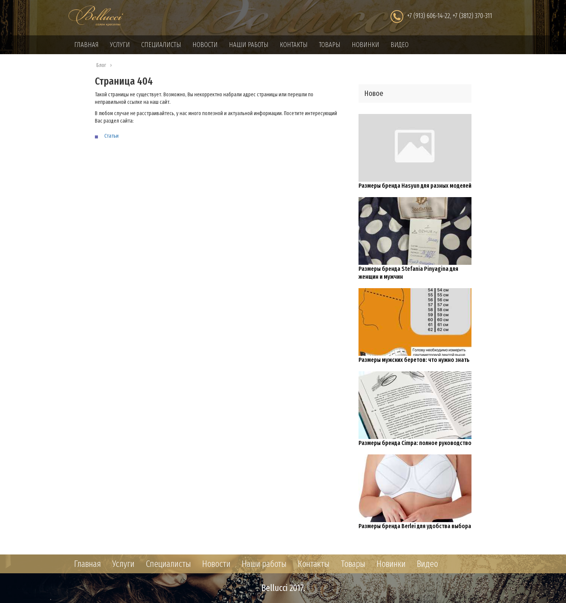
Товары (329, 45)
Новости (205, 45)
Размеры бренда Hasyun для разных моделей (415, 185)
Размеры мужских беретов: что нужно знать (414, 359)
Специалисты (161, 45)
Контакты (294, 45)
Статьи (111, 136)
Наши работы (249, 45)
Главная (86, 45)
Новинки (365, 45)
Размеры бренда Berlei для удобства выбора (415, 526)
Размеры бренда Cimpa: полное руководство (415, 443)
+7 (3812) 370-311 (472, 16)
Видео (400, 45)
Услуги (120, 45)
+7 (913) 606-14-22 (428, 16)
